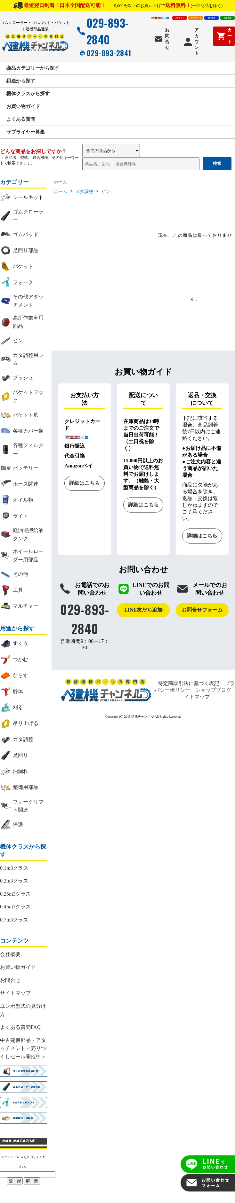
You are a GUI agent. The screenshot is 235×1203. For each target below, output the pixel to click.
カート (224, 36)
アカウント (191, 42)
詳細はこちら (84, 483)
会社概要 (10, 954)
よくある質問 (20, 119)
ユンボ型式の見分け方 (23, 1010)
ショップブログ (213, 690)
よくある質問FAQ (20, 1027)
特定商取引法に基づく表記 (188, 683)
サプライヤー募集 (25, 132)
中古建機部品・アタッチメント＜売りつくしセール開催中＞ (23, 1048)
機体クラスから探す (28, 93)
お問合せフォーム (202, 610)
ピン (105, 191)
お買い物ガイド (23, 106)
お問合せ (161, 39)
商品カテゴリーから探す (32, 68)
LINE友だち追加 (143, 610)
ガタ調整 (83, 191)
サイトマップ (15, 993)
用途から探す (20, 80)
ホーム (60, 182)
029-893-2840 (102, 31)
